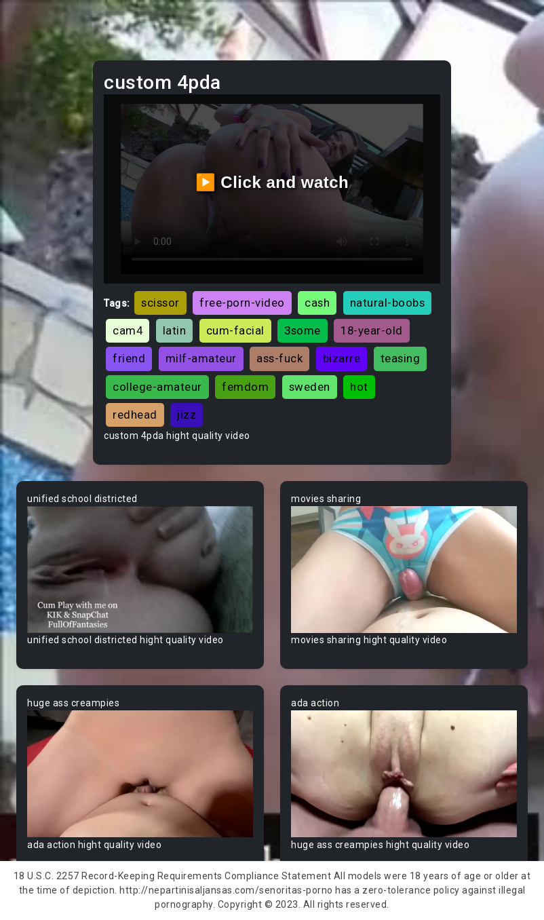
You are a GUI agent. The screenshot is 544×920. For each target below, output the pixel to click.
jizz (186, 414)
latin (175, 330)
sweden (309, 387)
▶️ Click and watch (272, 182)
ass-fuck (279, 358)
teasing (401, 358)
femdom (245, 387)
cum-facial (235, 330)
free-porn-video (242, 302)
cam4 (127, 330)
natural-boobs (387, 302)
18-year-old (372, 330)
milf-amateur (201, 358)
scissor (160, 302)
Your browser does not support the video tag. (140, 569)
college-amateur (157, 387)
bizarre (342, 358)
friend (129, 358)
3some (302, 330)
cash (317, 302)
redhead (135, 414)
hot (359, 387)
